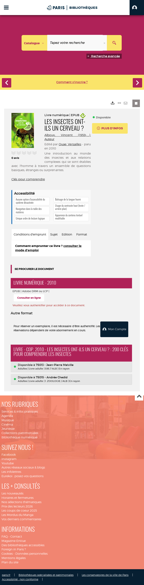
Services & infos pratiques (20, 411)
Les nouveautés (12, 493)
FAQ (5, 536)
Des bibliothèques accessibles (23, 545)
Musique (8, 420)
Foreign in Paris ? (14, 549)
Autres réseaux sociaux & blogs (23, 467)
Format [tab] (81, 234)
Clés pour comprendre (28, 179)
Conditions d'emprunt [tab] (30, 234)
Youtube (8, 463)
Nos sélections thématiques (21, 502)
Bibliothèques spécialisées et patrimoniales (46, 574)
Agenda (7, 415)
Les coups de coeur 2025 (19, 510)
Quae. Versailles (70, 144)
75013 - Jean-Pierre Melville (55, 364)
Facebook (9, 454)
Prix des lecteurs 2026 (17, 506)
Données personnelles (31, 553)
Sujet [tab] (54, 234)
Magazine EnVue (14, 540)
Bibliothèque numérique (19, 437)
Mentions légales (14, 558)
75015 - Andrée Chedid (52, 377)
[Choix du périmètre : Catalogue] (34, 43)
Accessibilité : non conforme (20, 579)
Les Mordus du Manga (17, 514)
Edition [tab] (67, 234)
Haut (139, 396)
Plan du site (10, 562)
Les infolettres (11, 471)
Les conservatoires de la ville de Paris (105, 574)
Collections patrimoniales (20, 433)
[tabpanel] (51, 248)
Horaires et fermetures (18, 497)
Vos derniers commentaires (21, 519)
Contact (16, 536)
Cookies (7, 553)
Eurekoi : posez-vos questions (23, 476)
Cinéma (7, 424)
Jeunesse (8, 428)
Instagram (9, 459)
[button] (137, 7)
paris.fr (6, 574)
